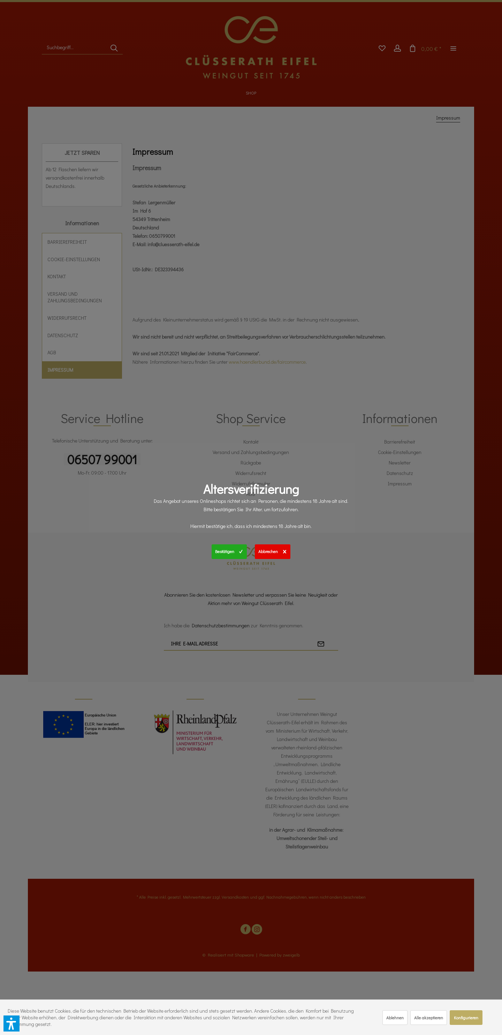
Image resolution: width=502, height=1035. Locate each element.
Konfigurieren (466, 1017)
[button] (11, 1023)
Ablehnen (395, 1017)
